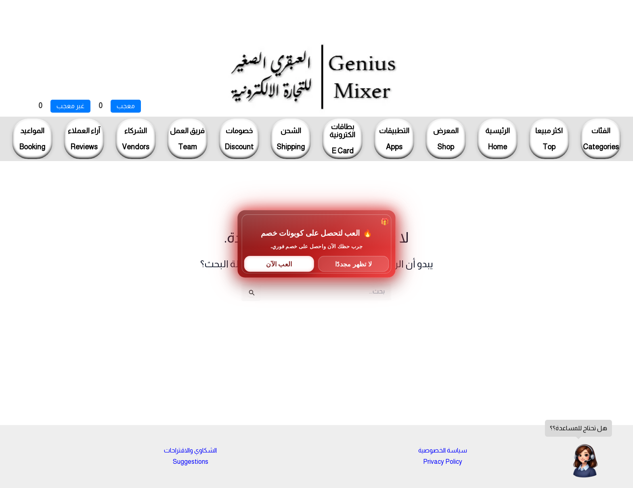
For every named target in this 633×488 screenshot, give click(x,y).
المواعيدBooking (32, 139)
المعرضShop (446, 139)
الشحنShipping (291, 139)
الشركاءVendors (135, 139)
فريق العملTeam (187, 139)
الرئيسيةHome (497, 139)
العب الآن (279, 263)
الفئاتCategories (601, 139)
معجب (126, 106)
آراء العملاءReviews (84, 139)
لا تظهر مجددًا (353, 263)
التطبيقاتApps (394, 139)
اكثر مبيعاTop (549, 139)
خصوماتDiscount (239, 139)
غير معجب (70, 106)
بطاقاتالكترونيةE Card (342, 139)
